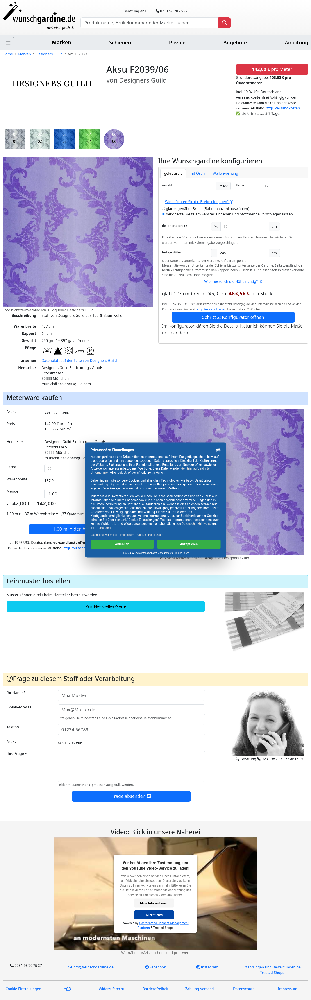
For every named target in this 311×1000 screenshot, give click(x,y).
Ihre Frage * (17, 753)
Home (8, 54)
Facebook (155, 967)
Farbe (240, 185)
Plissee (177, 42)
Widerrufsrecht (111, 988)
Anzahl (167, 185)
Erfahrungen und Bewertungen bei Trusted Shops (272, 970)
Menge (12, 491)
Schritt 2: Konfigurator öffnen (233, 317)
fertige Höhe (171, 252)
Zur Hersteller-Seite (105, 606)
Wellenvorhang (225, 173)
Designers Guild (49, 54)
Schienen (120, 42)
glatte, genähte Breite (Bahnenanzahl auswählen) (205, 208)
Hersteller (15, 441)
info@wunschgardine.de (91, 967)
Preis (11, 423)
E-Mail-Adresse (19, 707)
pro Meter (272, 69)
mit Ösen (197, 173)
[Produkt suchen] (224, 22)
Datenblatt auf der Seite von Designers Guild (79, 360)
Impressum (287, 988)
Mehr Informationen (154, 903)
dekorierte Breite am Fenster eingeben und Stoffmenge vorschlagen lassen (227, 214)
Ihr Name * (16, 692)
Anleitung (296, 42)
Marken (61, 42)
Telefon (13, 726)
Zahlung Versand (199, 988)
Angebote (235, 42)
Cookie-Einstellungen (23, 988)
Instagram (207, 967)
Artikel (12, 411)
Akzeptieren (154, 914)
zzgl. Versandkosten (283, 108)
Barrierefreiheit (155, 988)
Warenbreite (17, 479)
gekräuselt (173, 173)
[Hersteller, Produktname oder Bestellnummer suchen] (149, 22)
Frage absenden (131, 796)
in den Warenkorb (79, 529)
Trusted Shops (163, 928)
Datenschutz (243, 988)
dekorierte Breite (174, 226)
